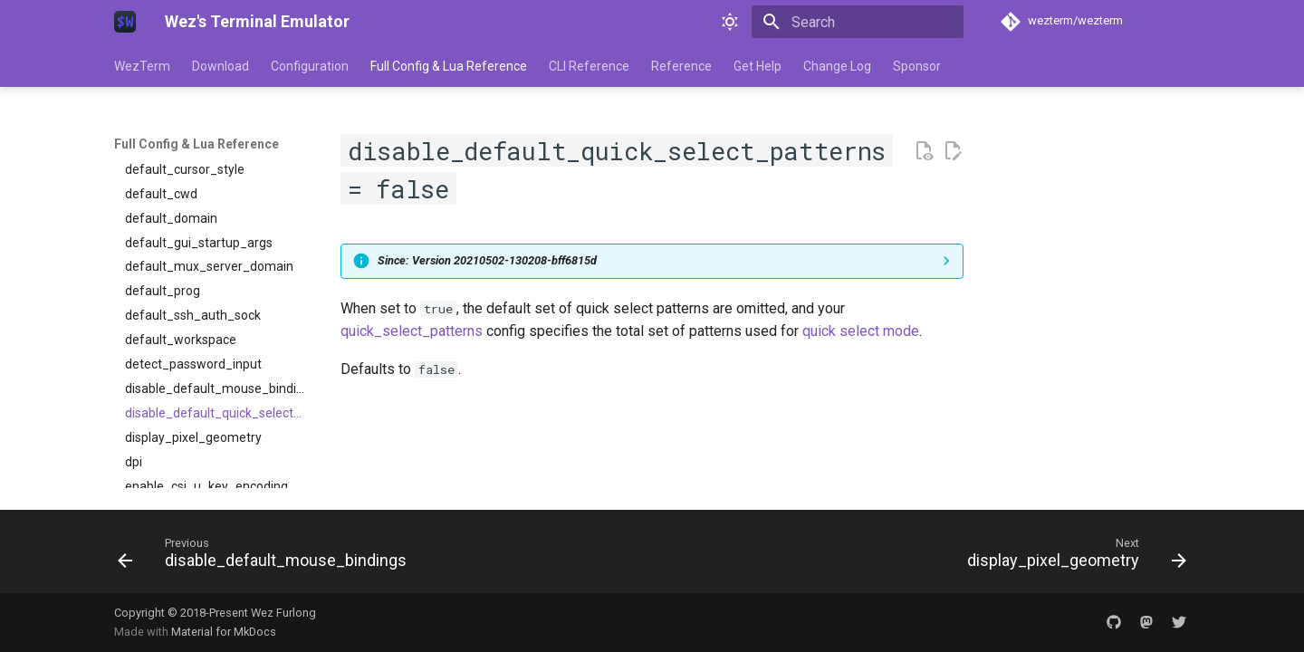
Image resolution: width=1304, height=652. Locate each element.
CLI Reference (589, 66)
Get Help (757, 66)
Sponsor (917, 66)
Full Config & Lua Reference (448, 66)
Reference (681, 66)
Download (220, 66)
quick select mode (860, 331)
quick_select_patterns (411, 331)
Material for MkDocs (223, 631)
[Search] (858, 21)
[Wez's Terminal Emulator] (125, 22)
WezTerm (142, 66)
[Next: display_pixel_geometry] (1072, 557)
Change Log (837, 66)
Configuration (310, 66)
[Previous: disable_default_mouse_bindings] (266, 557)
